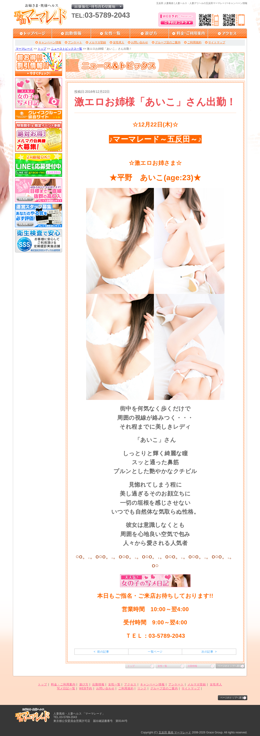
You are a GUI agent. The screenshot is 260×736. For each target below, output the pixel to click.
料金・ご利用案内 (63, 684)
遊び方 (83, 684)
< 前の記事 (101, 651)
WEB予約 (85, 688)
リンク (142, 688)
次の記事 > (209, 651)
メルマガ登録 (97, 42)
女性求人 (118, 42)
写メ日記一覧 (66, 688)
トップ (42, 48)
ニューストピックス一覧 (66, 48)
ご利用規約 (194, 42)
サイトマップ (216, 42)
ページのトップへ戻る (229, 666)
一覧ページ (155, 651)
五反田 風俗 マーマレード (175, 732)
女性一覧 (162, 666)
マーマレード (24, 48)
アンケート (75, 42)
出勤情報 (192, 666)
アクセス (130, 684)
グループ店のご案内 (167, 42)
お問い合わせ (139, 42)
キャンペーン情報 (50, 42)
